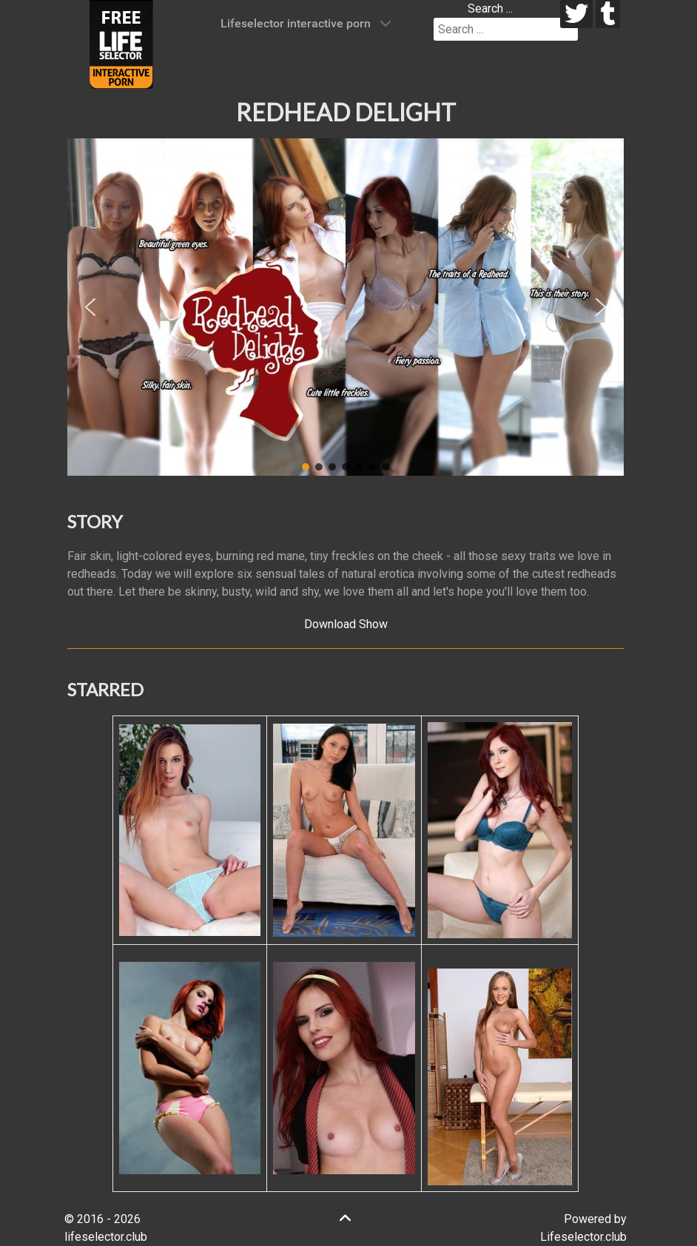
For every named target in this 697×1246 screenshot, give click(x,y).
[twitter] (576, 14)
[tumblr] (608, 14)
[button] (90, 307)
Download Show (346, 624)
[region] (345, 307)
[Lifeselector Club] (121, 43)
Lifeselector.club (583, 1237)
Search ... (490, 8)
